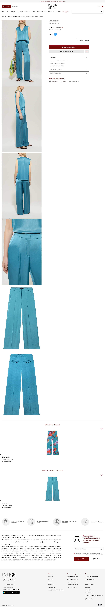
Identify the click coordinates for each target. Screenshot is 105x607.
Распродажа (51, 587)
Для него (96, 559)
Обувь (33, 11)
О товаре (52, 57)
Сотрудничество (89, 592)
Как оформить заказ (73, 579)
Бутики (58, 11)
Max (63, 81)
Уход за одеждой (72, 587)
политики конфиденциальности (93, 553)
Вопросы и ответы (90, 584)
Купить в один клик (66, 51)
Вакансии (87, 590)
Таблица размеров (72, 584)
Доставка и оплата (55, 73)
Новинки (5, 11)
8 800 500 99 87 (74, 81)
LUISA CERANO (54, 21)
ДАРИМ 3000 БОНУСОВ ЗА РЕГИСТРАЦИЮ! (52, 1)
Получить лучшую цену (55, 29)
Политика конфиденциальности (94, 595)
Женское (6, 6)
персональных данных (97, 554)
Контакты (87, 587)
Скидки (65, 11)
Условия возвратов (72, 582)
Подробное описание (56, 69)
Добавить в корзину (68, 47)
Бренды (13, 11)
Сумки (27, 11)
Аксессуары (41, 11)
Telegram (53, 81)
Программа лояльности (91, 576)
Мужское (15, 6)
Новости (51, 11)
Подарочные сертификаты (55, 590)
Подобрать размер (83, 40)
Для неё (81, 559)
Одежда (20, 11)
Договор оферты (89, 579)
